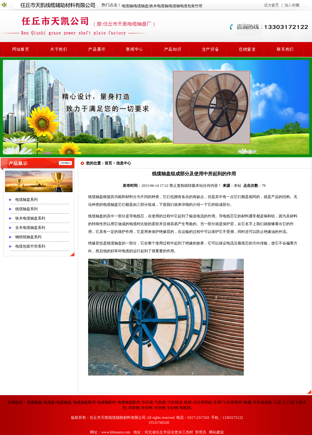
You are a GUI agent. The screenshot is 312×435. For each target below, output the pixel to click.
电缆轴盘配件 (84, 402)
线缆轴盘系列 (26, 209)
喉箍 (247, 402)
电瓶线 (185, 407)
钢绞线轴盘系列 (28, 237)
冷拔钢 (133, 407)
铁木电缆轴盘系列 (30, 218)
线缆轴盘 (95, 197)
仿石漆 (147, 402)
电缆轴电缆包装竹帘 (185, 6)
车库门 (219, 402)
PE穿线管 (234, 402)
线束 (187, 402)
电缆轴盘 (141, 6)
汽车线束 (175, 402)
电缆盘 (49, 402)
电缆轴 (127, 6)
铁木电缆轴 (158, 6)
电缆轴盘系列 (26, 199)
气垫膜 (160, 402)
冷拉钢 (146, 407)
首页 (108, 163)
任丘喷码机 (202, 402)
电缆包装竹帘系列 (30, 246)
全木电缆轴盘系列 (30, 227)
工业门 (279, 402)
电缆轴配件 (106, 402)
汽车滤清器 (262, 402)
